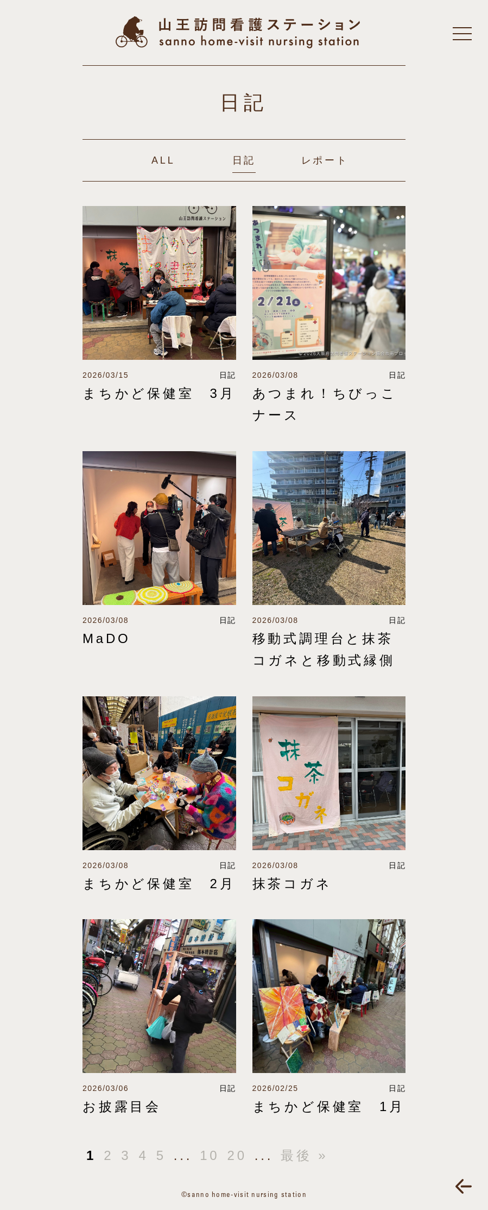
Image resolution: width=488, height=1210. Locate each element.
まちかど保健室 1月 (328, 1106)
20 (236, 1155)
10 (209, 1155)
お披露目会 (122, 1106)
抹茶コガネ (292, 883)
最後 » (304, 1155)
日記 (244, 160)
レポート (324, 160)
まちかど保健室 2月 (159, 883)
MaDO (107, 638)
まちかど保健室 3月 (159, 393)
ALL (163, 160)
